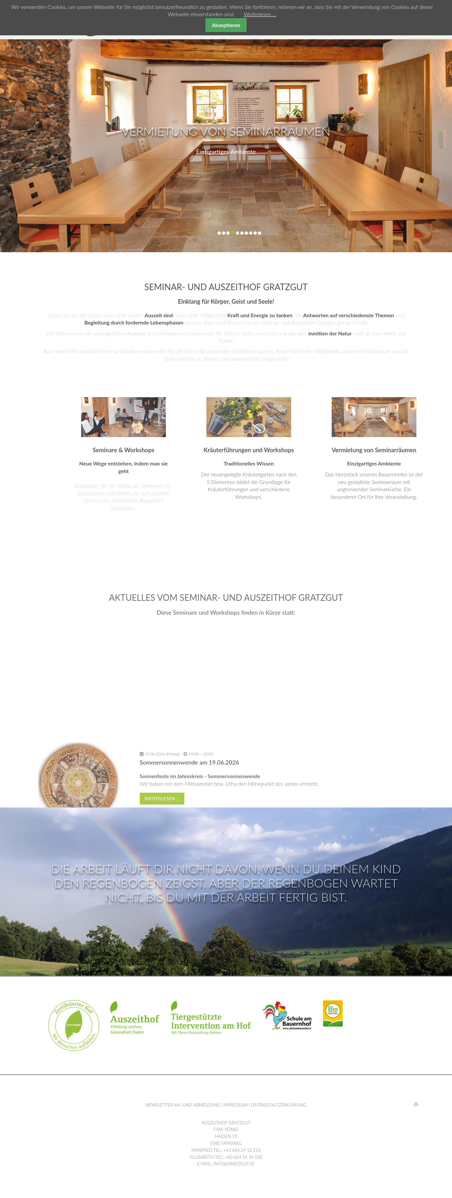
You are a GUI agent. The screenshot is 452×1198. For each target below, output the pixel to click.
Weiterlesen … (260, 14)
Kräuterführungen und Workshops (342, 450)
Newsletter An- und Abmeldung (183, 1105)
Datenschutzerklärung (278, 1105)
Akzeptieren (226, 25)
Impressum (235, 1105)
